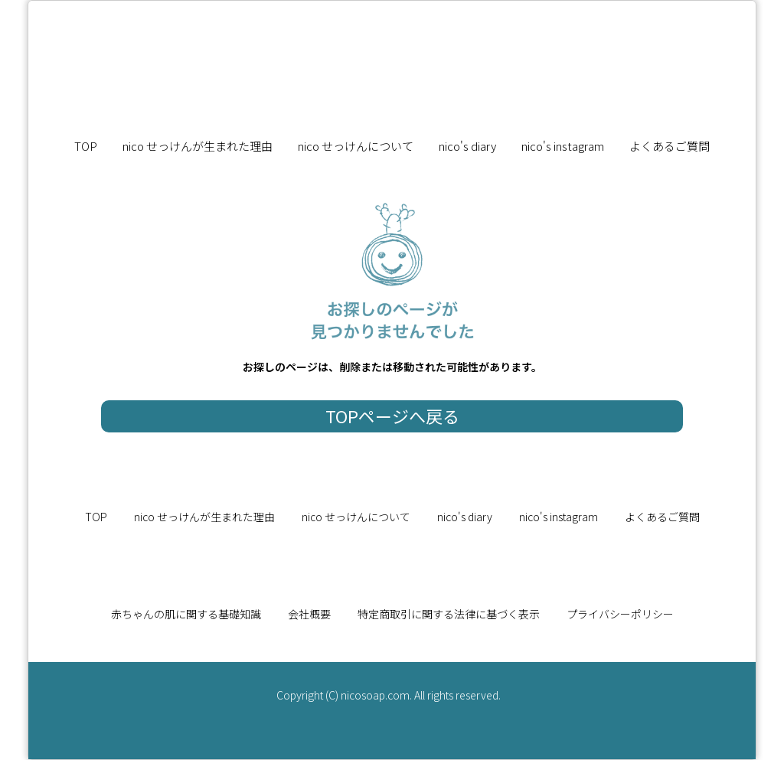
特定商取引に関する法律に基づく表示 (449, 613)
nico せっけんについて (355, 146)
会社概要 (309, 613)
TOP (85, 146)
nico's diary (467, 146)
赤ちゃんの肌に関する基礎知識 (186, 613)
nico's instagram (562, 146)
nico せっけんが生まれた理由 (197, 146)
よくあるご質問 (669, 146)
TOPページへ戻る (392, 415)
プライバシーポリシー (620, 613)
